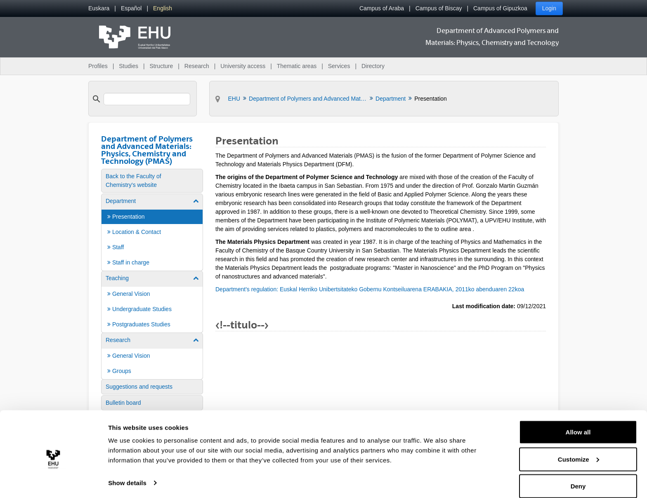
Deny (578, 475)
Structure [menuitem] (161, 66)
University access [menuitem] (242, 66)
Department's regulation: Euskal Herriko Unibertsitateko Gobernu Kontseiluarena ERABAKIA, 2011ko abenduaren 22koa (369, 289)
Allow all (578, 421)
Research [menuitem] (196, 66)
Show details (127, 472)
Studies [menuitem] (128, 66)
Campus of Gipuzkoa (500, 8)
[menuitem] (98, 8)
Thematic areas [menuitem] (296, 66)
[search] (147, 99)
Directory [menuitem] (373, 66)
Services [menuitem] (339, 66)
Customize (578, 449)
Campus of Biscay (439, 8)
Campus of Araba (381, 8)
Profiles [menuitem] (98, 66)
